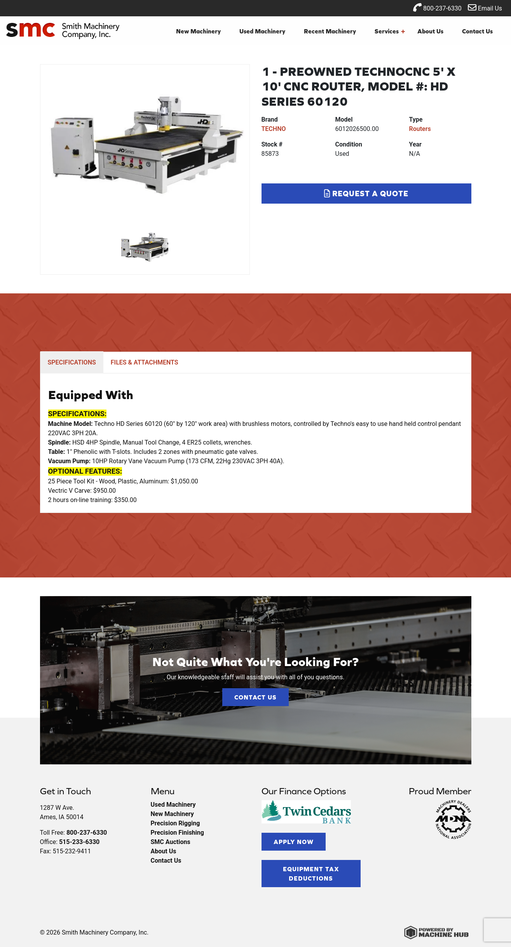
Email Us (485, 7)
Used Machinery (262, 31)
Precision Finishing (177, 832)
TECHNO (274, 129)
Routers (420, 129)
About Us (430, 31)
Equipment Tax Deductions (311, 873)
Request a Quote (366, 193)
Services (390, 31)
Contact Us (477, 31)
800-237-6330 (437, 7)
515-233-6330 (79, 842)
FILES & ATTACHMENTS (144, 362)
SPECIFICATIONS (72, 362)
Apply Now (294, 841)
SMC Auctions (170, 842)
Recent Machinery (330, 31)
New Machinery (198, 31)
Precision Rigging (175, 823)
